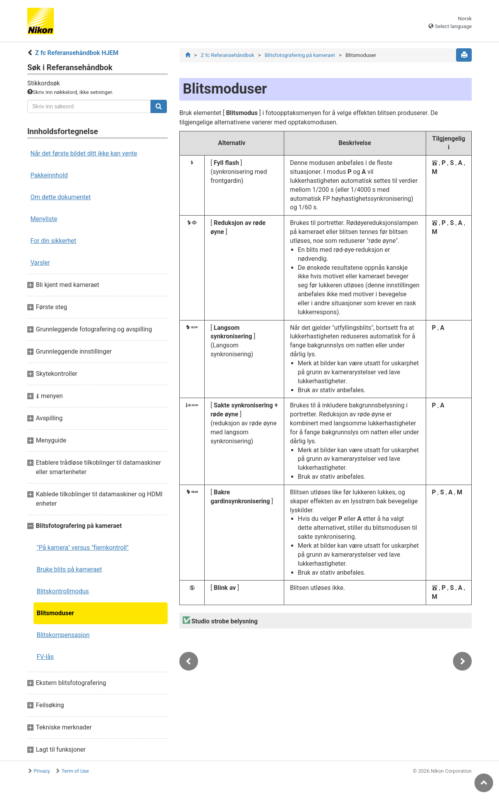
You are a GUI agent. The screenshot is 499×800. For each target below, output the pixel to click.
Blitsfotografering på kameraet (300, 55)
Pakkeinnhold (49, 175)
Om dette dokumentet (60, 197)
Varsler (40, 262)
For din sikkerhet (53, 240)
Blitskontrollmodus (63, 591)
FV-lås (45, 656)
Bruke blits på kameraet (69, 569)
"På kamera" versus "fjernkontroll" (83, 547)
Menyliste (43, 219)
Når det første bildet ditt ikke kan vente (83, 153)
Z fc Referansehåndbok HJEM (77, 53)
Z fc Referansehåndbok (227, 55)
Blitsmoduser (55, 613)
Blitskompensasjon (63, 635)
